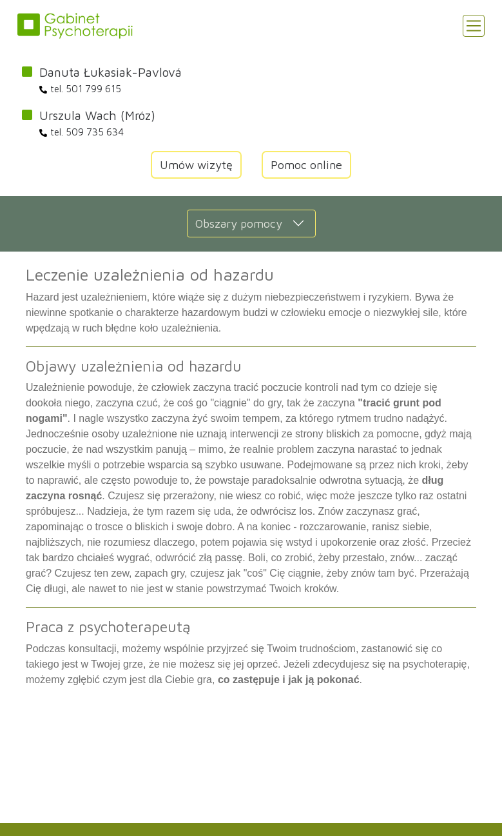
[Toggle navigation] (474, 26)
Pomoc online (306, 165)
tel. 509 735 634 (81, 131)
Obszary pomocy (238, 223)
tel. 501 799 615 (80, 88)
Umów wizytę (196, 165)
